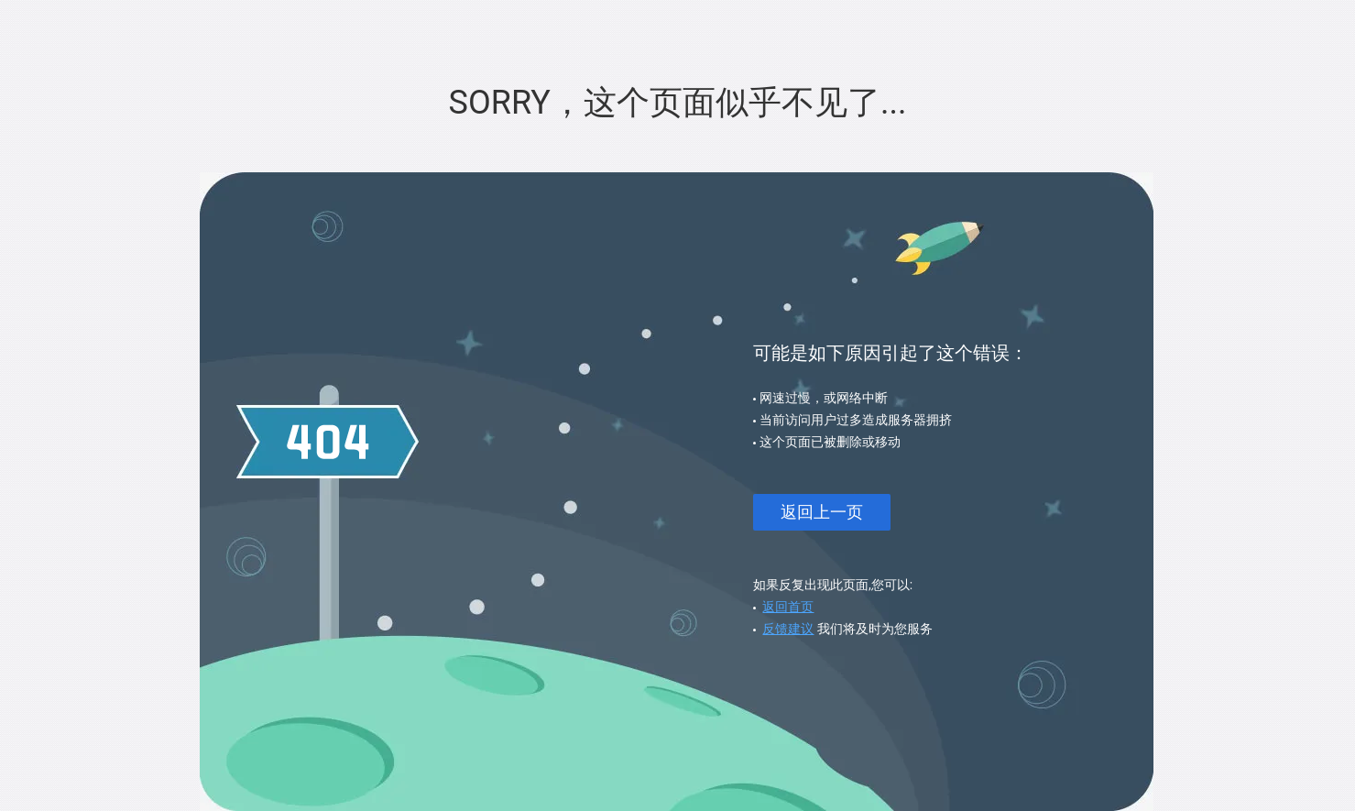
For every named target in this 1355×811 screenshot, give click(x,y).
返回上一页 (822, 511)
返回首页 (788, 606)
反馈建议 (788, 628)
